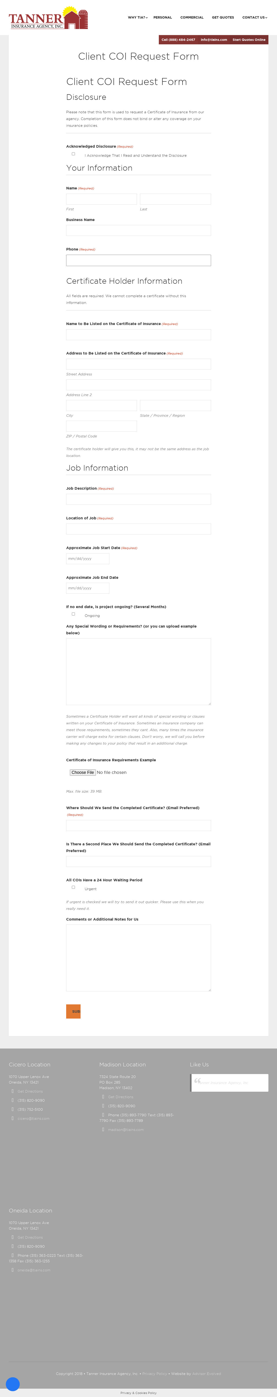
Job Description (90, 488)
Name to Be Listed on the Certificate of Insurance (122, 324)
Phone (80, 249)
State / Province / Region (162, 415)
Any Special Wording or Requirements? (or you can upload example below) (131, 629)
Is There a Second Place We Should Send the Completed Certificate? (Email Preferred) (138, 847)
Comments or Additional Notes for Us (102, 919)
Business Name (80, 220)
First (70, 209)
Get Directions (30, 1091)
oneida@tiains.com (34, 1270)
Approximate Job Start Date (101, 548)
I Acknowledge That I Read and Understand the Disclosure (136, 155)
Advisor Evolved (206, 1374)
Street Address (79, 374)
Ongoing (92, 616)
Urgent (91, 889)
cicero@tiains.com (33, 1118)
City (69, 415)
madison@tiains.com (126, 1130)
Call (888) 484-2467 (178, 40)
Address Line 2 (79, 395)
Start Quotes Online (249, 40)
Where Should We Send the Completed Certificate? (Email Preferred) (132, 812)
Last (143, 209)
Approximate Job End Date (92, 577)
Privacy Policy (154, 1374)
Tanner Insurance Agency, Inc (223, 1083)
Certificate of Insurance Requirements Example (111, 760)
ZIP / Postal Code (81, 436)
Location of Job (90, 518)
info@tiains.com (214, 40)
